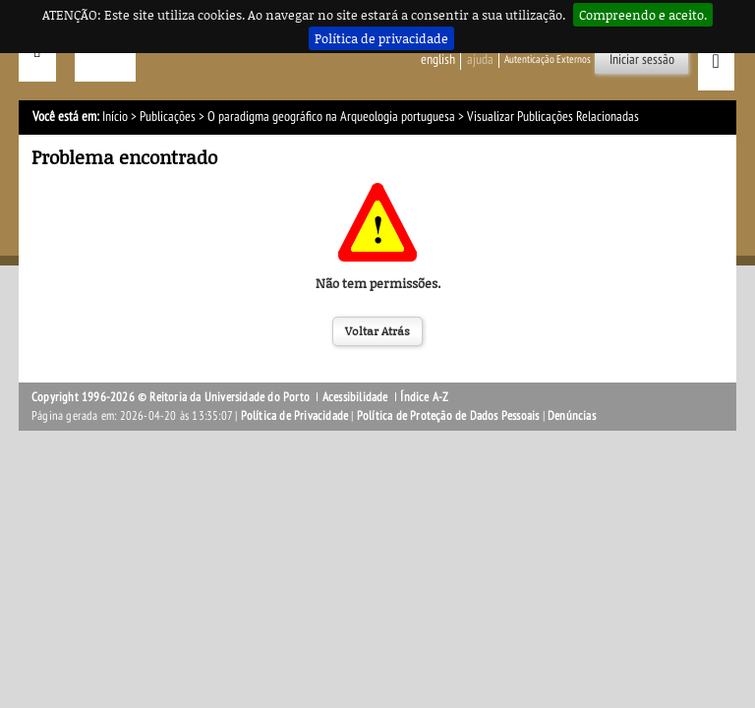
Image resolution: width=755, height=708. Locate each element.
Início (115, 116)
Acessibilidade (355, 397)
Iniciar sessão (642, 59)
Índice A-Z (424, 397)
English (438, 59)
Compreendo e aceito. (643, 15)
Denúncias (572, 416)
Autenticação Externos (547, 59)
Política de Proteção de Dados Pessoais (448, 416)
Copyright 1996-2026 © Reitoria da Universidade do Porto (170, 397)
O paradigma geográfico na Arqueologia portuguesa (331, 116)
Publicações (168, 116)
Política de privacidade (381, 38)
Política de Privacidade (295, 416)
